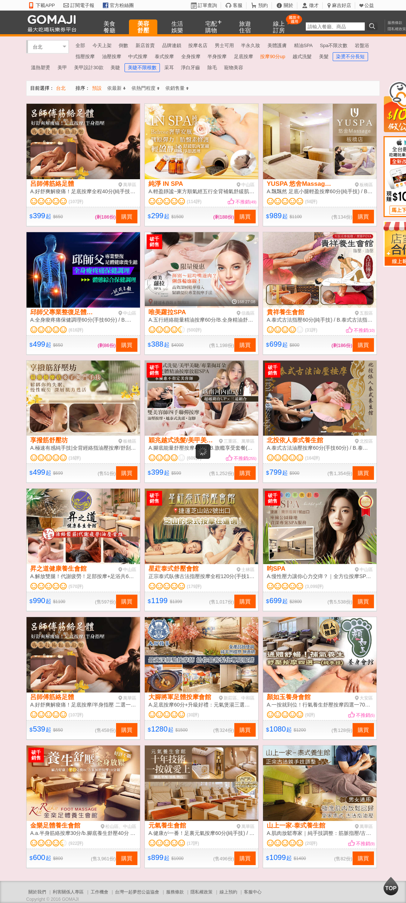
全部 (80, 45)
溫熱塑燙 (40, 67)
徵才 (314, 5)
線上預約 (228, 892)
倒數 (123, 45)
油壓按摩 (111, 56)
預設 (97, 88)
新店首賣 (145, 45)
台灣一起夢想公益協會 (137, 892)
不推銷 (245, 202)
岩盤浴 (362, 45)
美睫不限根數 (142, 67)
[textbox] (335, 26)
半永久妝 (250, 45)
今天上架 (102, 45)
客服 (237, 5)
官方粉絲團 (122, 5)
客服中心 (253, 892)
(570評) (76, 586)
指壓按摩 (85, 56)
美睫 (115, 67)
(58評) (311, 201)
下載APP (45, 5)
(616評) (76, 330)
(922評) (76, 843)
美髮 (324, 56)
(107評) (76, 201)
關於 (288, 5)
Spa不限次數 (333, 45)
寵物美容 (233, 67)
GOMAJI (54, 23)
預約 (263, 5)
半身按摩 (217, 56)
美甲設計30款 (88, 67)
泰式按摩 (164, 56)
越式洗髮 (302, 56)
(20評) (311, 843)
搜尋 (373, 26)
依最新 (116, 88)
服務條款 (395, 23)
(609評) (194, 458)
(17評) (193, 843)
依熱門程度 (146, 88)
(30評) (193, 715)
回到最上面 (391, 886)
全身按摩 (190, 56)
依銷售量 (177, 88)
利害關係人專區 (68, 892)
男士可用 (224, 45)
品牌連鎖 (171, 45)
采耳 (169, 67)
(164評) (312, 458)
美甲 (62, 67)
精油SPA (303, 45)
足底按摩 (243, 56)
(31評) (311, 330)
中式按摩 (137, 56)
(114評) (194, 201)
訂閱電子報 (82, 5)
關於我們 (37, 892)
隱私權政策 (397, 29)
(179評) (194, 586)
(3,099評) (314, 586)
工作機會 (99, 892)
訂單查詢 (207, 5)
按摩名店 (197, 45)
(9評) (310, 715)
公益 (369, 5)
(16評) (75, 458)
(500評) (194, 330)
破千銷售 (154, 241)
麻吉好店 (341, 5)
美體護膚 (277, 45)
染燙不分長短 (350, 56)
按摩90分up (272, 56)
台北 (37, 46)
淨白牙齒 (190, 67)
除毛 (212, 67)
